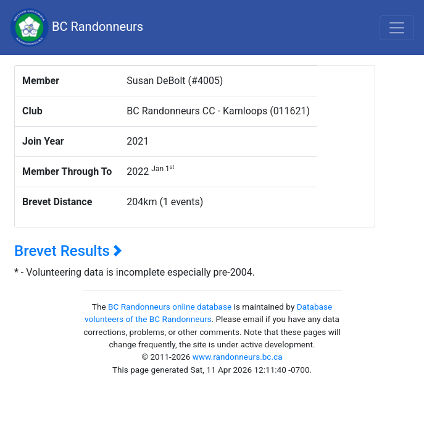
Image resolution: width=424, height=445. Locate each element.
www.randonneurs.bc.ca (238, 357)
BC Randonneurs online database (169, 307)
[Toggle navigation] (397, 27)
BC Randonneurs (76, 27)
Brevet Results (68, 251)
